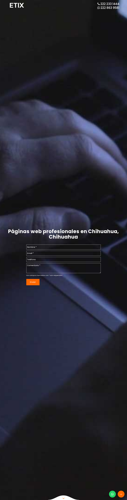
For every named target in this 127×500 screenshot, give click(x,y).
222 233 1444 (108, 4)
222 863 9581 (108, 8)
